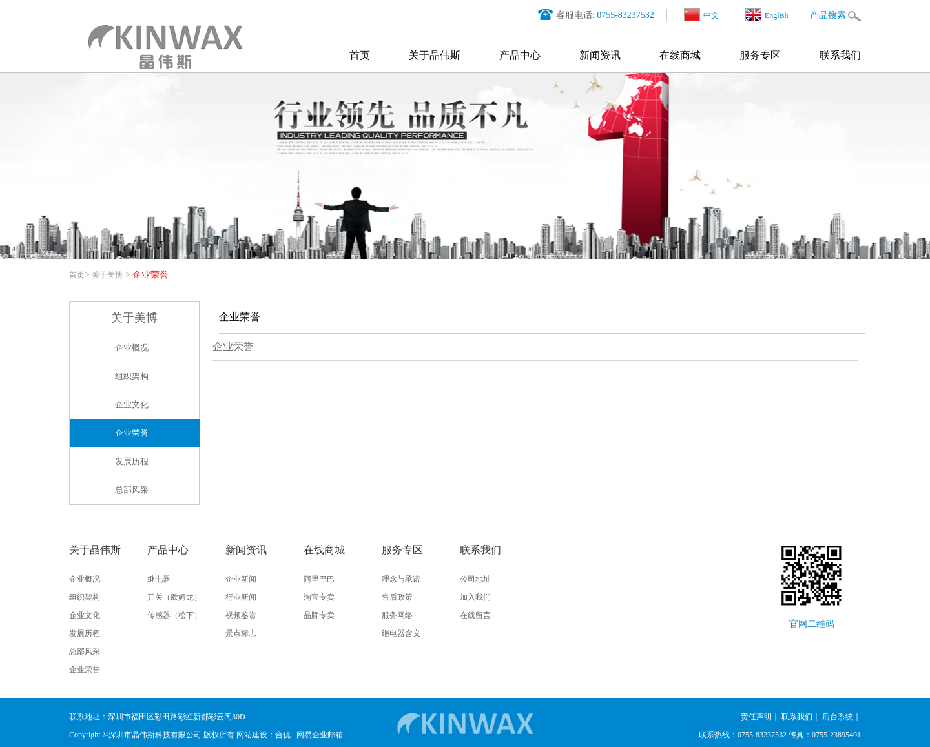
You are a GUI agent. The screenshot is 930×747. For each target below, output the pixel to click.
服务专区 (760, 55)
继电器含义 (401, 633)
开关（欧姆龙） (174, 597)
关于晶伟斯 (434, 55)
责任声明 (756, 716)
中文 (701, 14)
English (767, 14)
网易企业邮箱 (319, 734)
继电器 (158, 579)
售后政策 (397, 597)
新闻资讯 (600, 55)
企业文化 (132, 404)
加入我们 (475, 597)
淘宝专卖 (319, 597)
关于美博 (107, 275)
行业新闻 (240, 597)
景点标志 (240, 633)
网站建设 (251, 734)
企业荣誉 (132, 433)
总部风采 (132, 490)
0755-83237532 (625, 15)
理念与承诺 (401, 579)
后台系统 (837, 716)
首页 (359, 55)
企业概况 (132, 348)
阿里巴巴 (319, 579)
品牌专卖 (319, 615)
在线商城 (680, 55)
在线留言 (475, 615)
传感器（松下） (174, 615)
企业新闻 (240, 579)
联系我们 (840, 55)
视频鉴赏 (240, 615)
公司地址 (475, 579)
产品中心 (520, 55)
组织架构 (132, 376)
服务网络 (397, 615)
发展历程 (132, 461)
